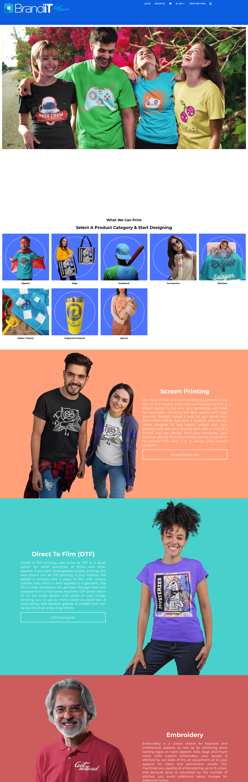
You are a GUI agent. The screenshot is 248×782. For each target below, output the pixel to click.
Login (147, 3)
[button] (170, 3)
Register (159, 3)
